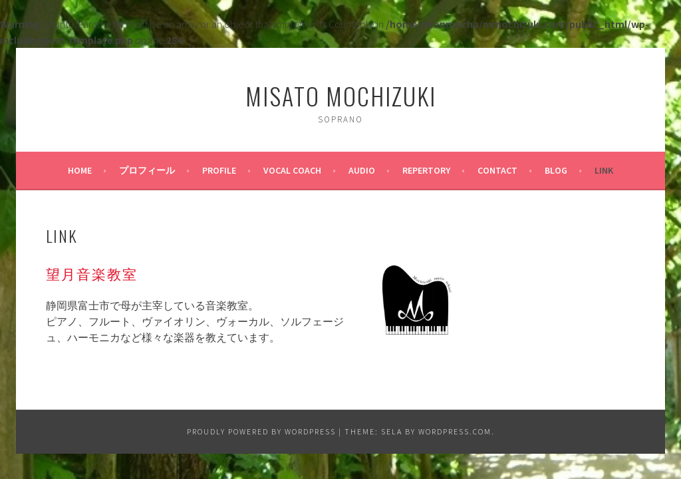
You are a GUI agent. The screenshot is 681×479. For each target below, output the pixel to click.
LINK (604, 170)
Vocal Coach (292, 170)
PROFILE (219, 170)
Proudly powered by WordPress (261, 431)
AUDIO (361, 170)
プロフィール (147, 170)
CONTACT (497, 170)
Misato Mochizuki (340, 95)
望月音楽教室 (92, 273)
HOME (80, 170)
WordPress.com (454, 431)
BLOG (556, 170)
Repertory (426, 170)
